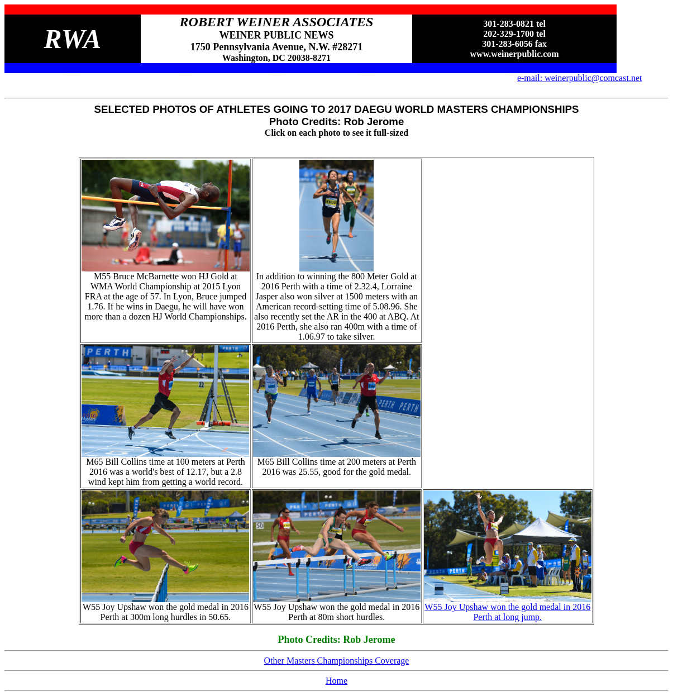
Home (336, 680)
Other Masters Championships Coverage (336, 660)
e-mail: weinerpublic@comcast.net (579, 78)
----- (72, 68)
